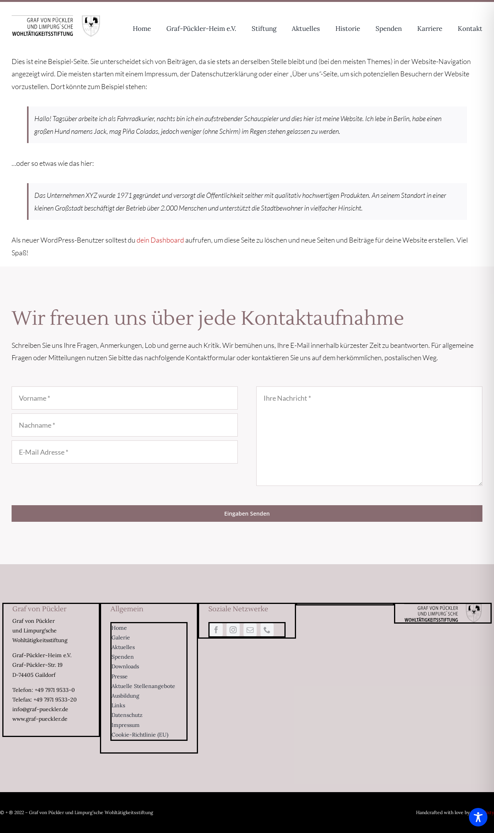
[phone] (267, 629)
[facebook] (216, 629)
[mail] (250, 629)
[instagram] (233, 629)
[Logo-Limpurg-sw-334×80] (56, 19)
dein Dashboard (160, 240)
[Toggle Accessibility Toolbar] (478, 817)
